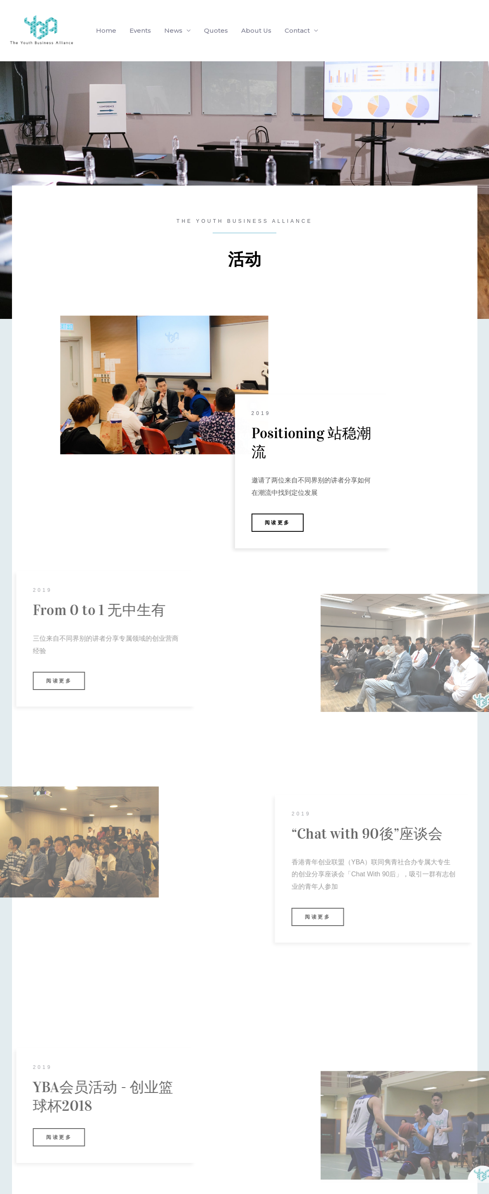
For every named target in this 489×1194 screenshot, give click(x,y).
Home (106, 30)
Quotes (216, 30)
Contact (297, 30)
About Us (256, 30)
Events (140, 30)
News (173, 30)
